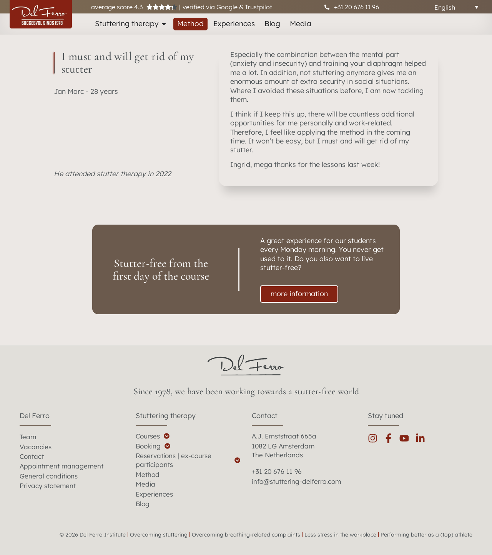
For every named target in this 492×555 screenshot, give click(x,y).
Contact (265, 415)
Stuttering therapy (166, 415)
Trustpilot (258, 7)
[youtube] (407, 438)
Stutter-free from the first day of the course (161, 269)
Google (227, 7)
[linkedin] (423, 438)
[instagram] (376, 438)
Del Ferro (35, 415)
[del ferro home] (246, 365)
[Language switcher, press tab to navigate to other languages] (456, 7)
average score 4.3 (117, 7)
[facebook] (391, 438)
